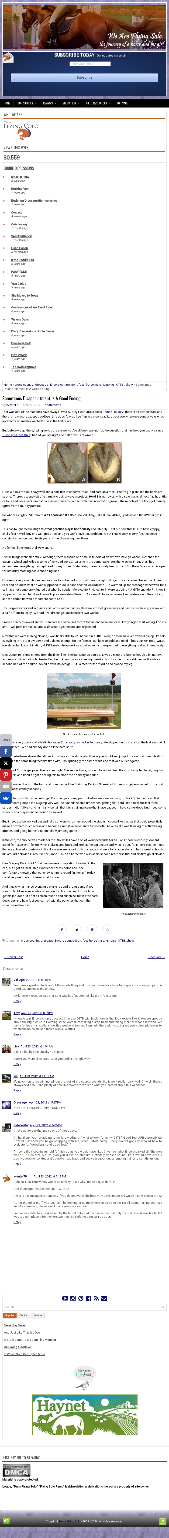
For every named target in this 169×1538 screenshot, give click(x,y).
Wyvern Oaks (20, 319)
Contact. (16, 212)
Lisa (16, 1046)
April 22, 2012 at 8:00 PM (35, 980)
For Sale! (122, 103)
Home (7, 103)
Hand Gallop (19, 248)
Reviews (51, 102)
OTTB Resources (99, 102)
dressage (41, 384)
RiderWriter (21, 1125)
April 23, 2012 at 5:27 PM (45, 1102)
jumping (108, 384)
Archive (38, 1315)
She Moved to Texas (24, 295)
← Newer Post (13, 957)
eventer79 (12, 405)
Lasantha (71, 1531)
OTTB (119, 384)
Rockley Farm (20, 189)
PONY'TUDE (19, 272)
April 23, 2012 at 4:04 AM (37, 1046)
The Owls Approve (23, 367)
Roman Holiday (113, 412)
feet (81, 384)
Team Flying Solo (69, 1521)
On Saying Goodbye (17, 1347)
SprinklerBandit (21, 236)
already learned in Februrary (83, 742)
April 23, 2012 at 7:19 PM (50, 1176)
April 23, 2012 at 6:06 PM (46, 1125)
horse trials (93, 384)
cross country (24, 384)
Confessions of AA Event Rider (32, 307)
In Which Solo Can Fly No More (24, 1354)
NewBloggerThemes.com (138, 1531)
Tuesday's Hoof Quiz (16, 435)
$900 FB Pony (20, 177)
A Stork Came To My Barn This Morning (30, 1339)
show (129, 384)
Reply (17, 1001)
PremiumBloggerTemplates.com (99, 1531)
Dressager (21, 1102)
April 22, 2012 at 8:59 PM (37, 1013)
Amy (17, 1013)
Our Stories (28, 102)
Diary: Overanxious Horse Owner (32, 331)
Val (16, 980)
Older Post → (156, 957)
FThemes (34, 1531)
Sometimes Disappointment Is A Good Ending (41, 398)
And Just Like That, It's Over (22, 1332)
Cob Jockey (19, 224)
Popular (9, 1315)
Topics (23, 1315)
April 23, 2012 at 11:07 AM (37, 1076)
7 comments (52, 405)
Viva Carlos (18, 283)
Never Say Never (15, 1325)
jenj (16, 1076)
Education (72, 102)
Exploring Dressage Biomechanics (34, 200)
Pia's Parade (19, 355)
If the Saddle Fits (22, 260)
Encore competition (63, 384)
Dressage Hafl (21, 343)
